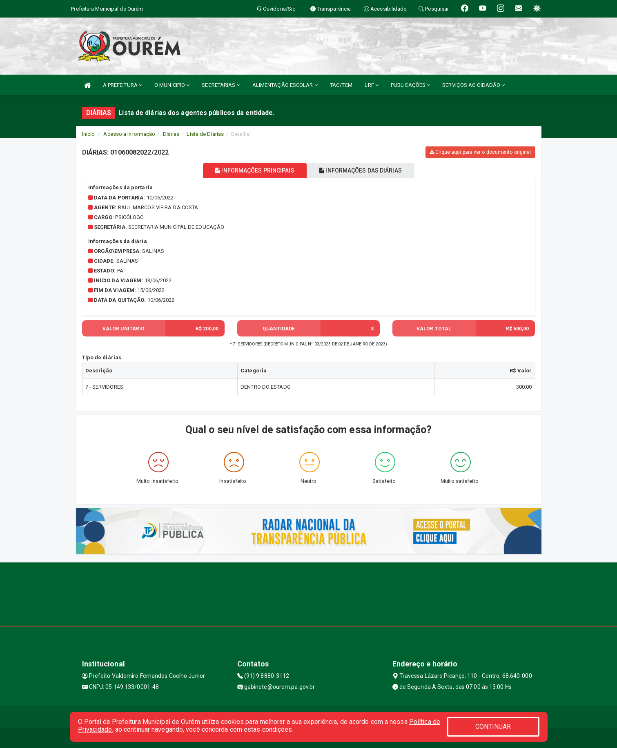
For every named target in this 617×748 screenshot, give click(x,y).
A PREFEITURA (122, 85)
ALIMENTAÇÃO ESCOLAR (285, 85)
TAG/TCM (341, 85)
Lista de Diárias (205, 134)
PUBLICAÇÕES (410, 85)
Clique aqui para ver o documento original (480, 152)
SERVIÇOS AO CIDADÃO (473, 85)
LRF (372, 85)
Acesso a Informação (129, 134)
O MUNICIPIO (171, 85)
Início (88, 134)
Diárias (171, 134)
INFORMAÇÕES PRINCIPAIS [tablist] (250, 170)
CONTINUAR (493, 726)
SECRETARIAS (221, 85)
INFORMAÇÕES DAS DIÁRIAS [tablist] (365, 170)
